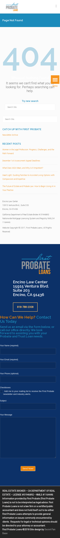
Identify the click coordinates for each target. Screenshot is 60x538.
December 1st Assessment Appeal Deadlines (21, 161)
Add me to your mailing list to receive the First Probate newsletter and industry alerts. (27, 392)
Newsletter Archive (10, 135)
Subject (3, 401)
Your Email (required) (9, 359)
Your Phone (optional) (9, 373)
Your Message (6, 415)
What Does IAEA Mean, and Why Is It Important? (22, 168)
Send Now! (28, 468)
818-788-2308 (25, 307)
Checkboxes (5, 387)
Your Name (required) (9, 345)
